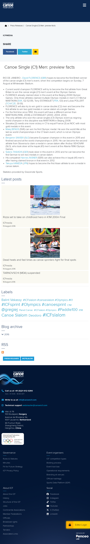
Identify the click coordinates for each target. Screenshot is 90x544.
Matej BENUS (12, 129)
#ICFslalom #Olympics (45, 310)
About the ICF (9, 494)
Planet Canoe (26, 310)
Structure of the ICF (12, 502)
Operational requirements (58, 471)
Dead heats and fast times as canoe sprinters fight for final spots (39, 260)
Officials (6, 518)
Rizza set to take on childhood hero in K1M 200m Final (34, 217)
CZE (14, 103)
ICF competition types (56, 459)
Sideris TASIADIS (14, 152)
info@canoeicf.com (28, 400)
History (6, 498)
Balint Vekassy (11, 300)
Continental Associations (14, 510)
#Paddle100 (68, 310)
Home (6, 26)
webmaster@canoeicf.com (34, 405)
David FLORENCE (31, 78)
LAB (77, 539)
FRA (56, 101)
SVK (20, 101)
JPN (25, 163)
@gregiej (9, 309)
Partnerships (8, 526)
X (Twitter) (54, 510)
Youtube (54, 506)
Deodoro (35, 315)
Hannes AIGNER (29, 158)
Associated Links (10, 534)
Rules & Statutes (10, 459)
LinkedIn (54, 514)
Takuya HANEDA (14, 163)
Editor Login (81, 525)
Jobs (5, 506)
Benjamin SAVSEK (15, 138)
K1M (81, 310)
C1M (69, 305)
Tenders (6, 530)
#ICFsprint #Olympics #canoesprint (33, 304)
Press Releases (16, 26)
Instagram (54, 498)
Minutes (6, 463)
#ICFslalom (54, 315)
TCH (8, 103)
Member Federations (12, 514)
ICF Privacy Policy (11, 471)
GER (26, 152)
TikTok (53, 502)
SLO (27, 138)
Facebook (54, 494)
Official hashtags (54, 479)
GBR (43, 78)
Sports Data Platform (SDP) (58, 483)
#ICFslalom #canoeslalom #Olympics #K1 (48, 300)
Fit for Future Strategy (13, 467)
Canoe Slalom (14, 315)
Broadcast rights (10, 522)
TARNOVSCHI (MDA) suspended (21, 273)
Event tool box (53, 467)
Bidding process (54, 463)
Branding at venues (55, 475)
